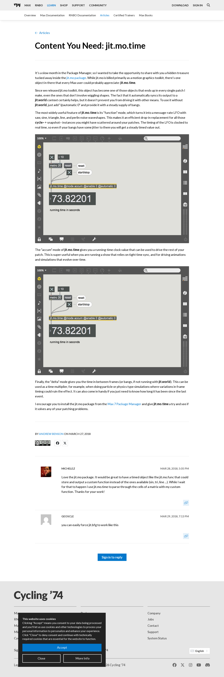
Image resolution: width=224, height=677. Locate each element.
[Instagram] (190, 665)
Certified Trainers (124, 15)
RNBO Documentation (82, 15)
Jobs (151, 619)
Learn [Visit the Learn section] (51, 5)
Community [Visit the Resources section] (98, 5)
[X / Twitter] (183, 665)
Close (41, 658)
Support (153, 632)
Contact (153, 625)
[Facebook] (175, 665)
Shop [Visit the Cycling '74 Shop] (64, 5)
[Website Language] (199, 651)
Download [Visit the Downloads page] (180, 5)
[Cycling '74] (17, 5)
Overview (30, 15)
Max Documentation (52, 15)
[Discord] (207, 665)
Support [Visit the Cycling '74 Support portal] (78, 5)
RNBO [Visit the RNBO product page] (39, 5)
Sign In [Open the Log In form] (198, 5)
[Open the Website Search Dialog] (208, 5)
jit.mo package (76, 78)
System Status (157, 638)
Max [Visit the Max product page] (27, 5)
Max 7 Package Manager (124, 404)
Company (154, 613)
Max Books (146, 15)
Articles (104, 15)
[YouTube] (199, 665)
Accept (62, 647)
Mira (17, 632)
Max (17, 613)
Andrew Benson (51, 433)
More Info (82, 658)
